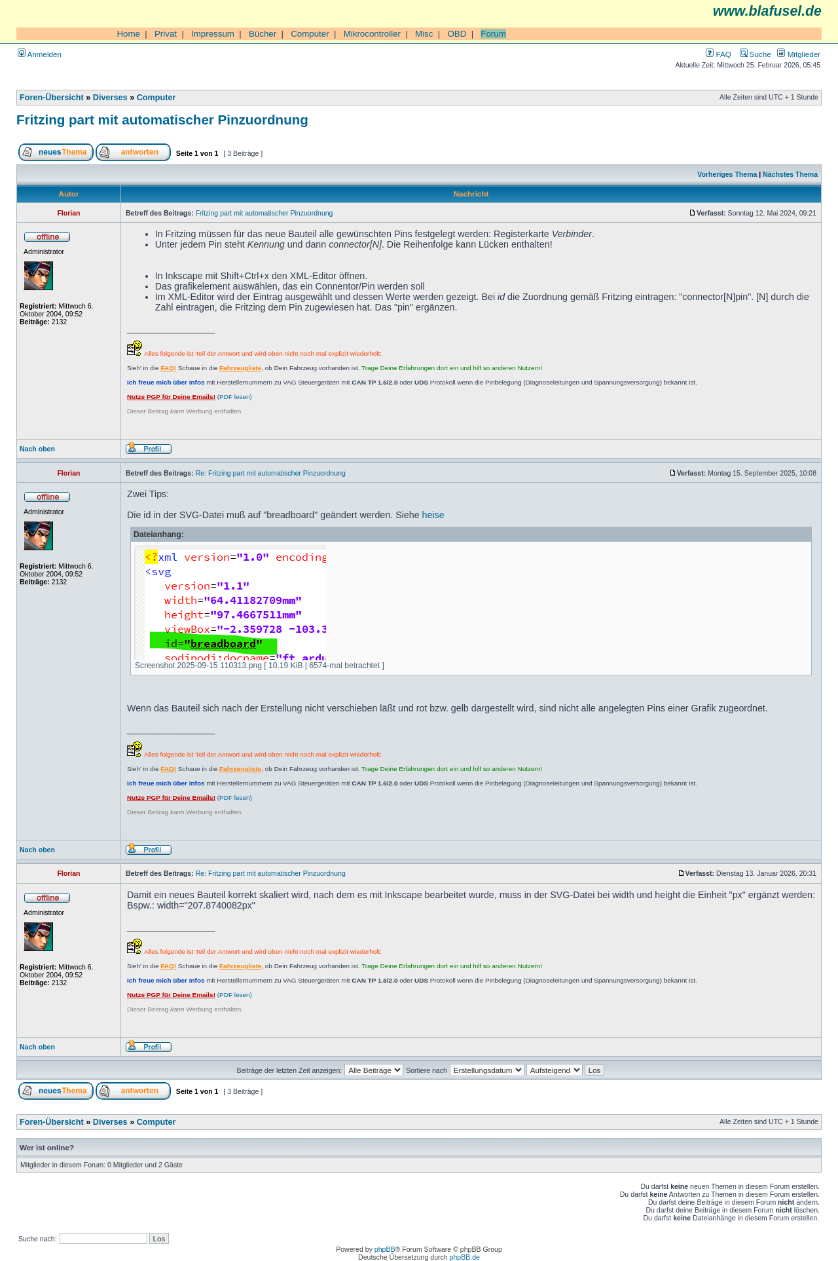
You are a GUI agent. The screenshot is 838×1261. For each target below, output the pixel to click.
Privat (166, 34)
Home (128, 34)
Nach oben (37, 449)
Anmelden (40, 54)
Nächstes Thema (790, 174)
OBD (456, 34)
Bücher (262, 34)
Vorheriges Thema (727, 174)
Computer (310, 34)
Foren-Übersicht (52, 97)
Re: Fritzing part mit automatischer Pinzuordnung (271, 473)
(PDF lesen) (189, 396)
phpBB (384, 1249)
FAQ (718, 54)
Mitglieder (798, 54)
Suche (755, 54)
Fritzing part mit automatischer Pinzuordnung (162, 119)
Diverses (110, 97)
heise (433, 515)
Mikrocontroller (372, 34)
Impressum (212, 34)
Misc (424, 34)
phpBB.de (465, 1257)
